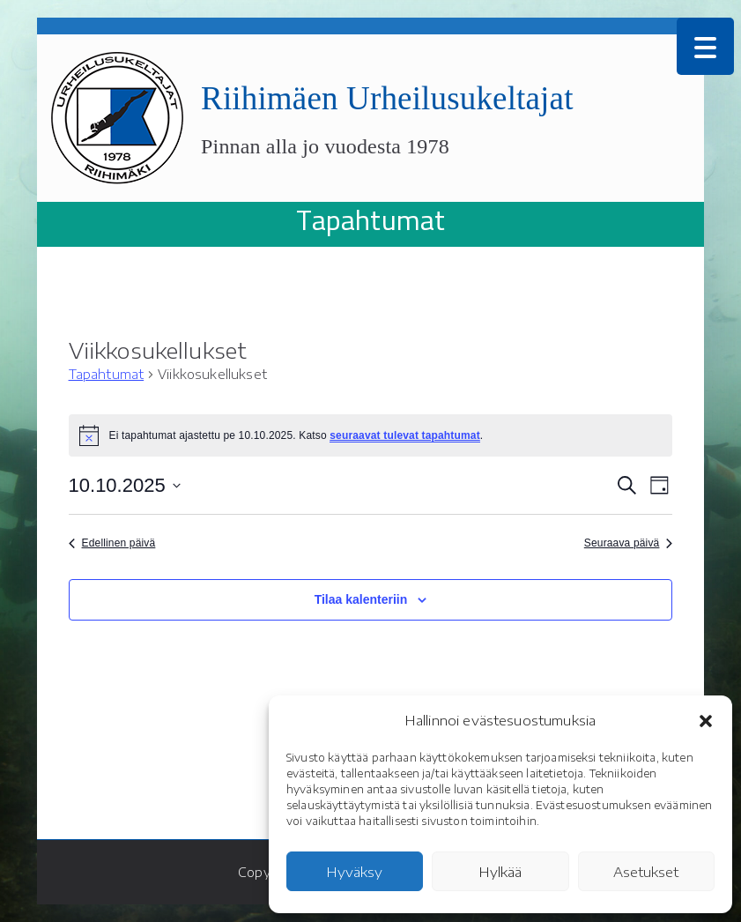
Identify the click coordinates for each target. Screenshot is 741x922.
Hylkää (500, 872)
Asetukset (645, 872)
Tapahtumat (106, 374)
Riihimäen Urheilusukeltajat (387, 98)
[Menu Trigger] (705, 46)
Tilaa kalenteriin (361, 599)
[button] (706, 721)
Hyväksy (354, 872)
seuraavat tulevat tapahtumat (405, 435)
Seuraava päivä (628, 543)
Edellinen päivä (112, 543)
